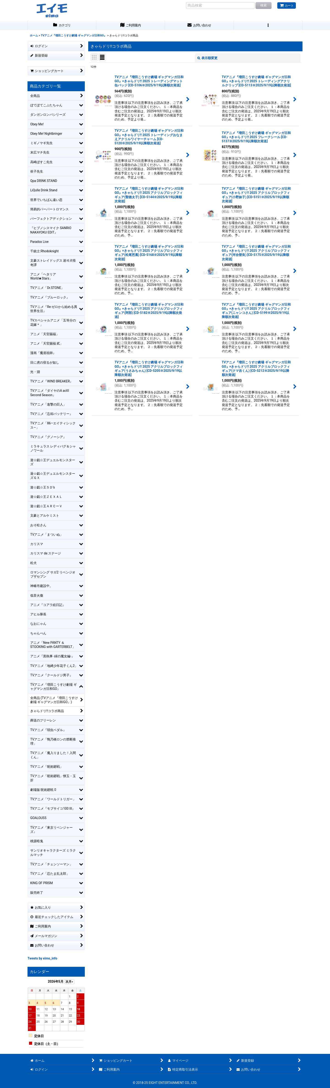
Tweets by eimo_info (42, 958)
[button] (268, 25)
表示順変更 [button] (207, 58)
